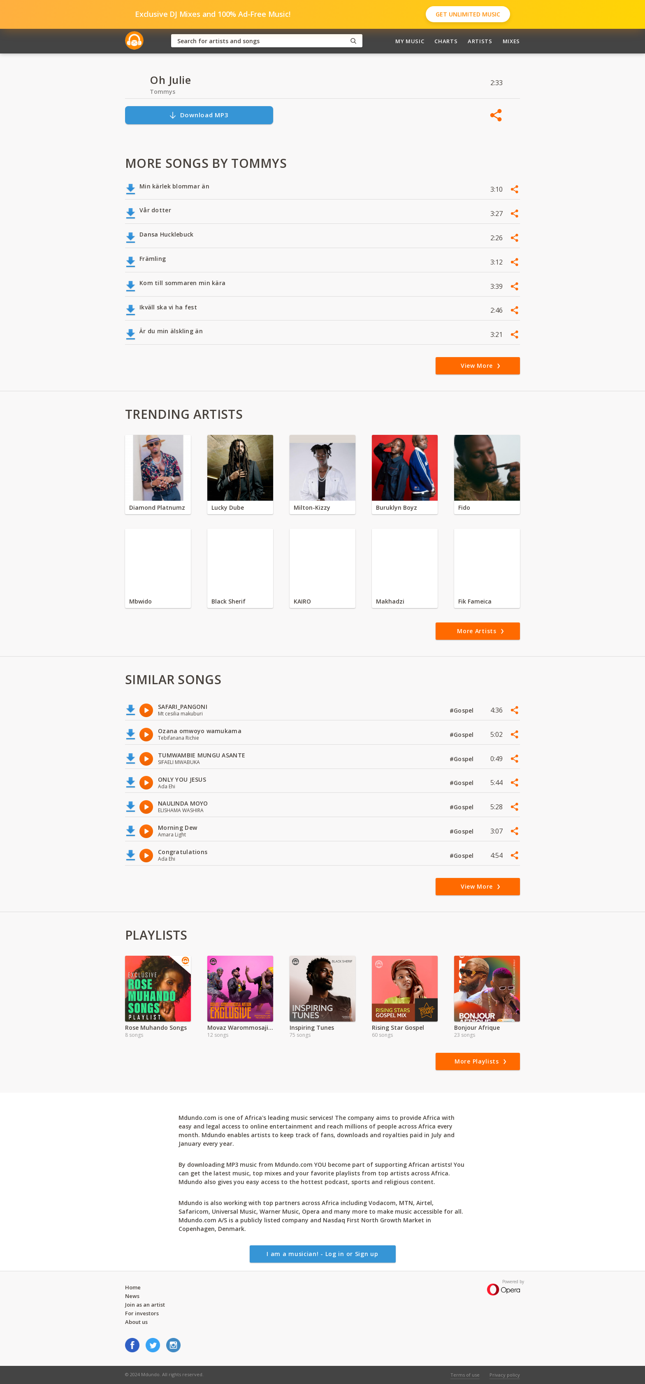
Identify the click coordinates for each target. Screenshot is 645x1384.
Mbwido (140, 601)
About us (136, 1322)
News (132, 1296)
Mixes (511, 41)
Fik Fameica (475, 601)
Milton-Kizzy (312, 507)
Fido (464, 507)
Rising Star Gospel (398, 1027)
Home (133, 1287)
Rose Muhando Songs (156, 1027)
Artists (480, 41)
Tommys (162, 91)
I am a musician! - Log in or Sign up (322, 1254)
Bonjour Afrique (477, 1027)
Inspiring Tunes (312, 1027)
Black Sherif (228, 601)
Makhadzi (390, 601)
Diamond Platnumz (157, 507)
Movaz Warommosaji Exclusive (240, 1027)
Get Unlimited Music (468, 14)
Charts (445, 41)
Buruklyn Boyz (396, 507)
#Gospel (463, 710)
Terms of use (465, 1375)
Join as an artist (145, 1304)
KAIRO (302, 601)
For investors (142, 1313)
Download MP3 (199, 115)
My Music (409, 41)
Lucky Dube (227, 507)
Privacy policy (505, 1375)
